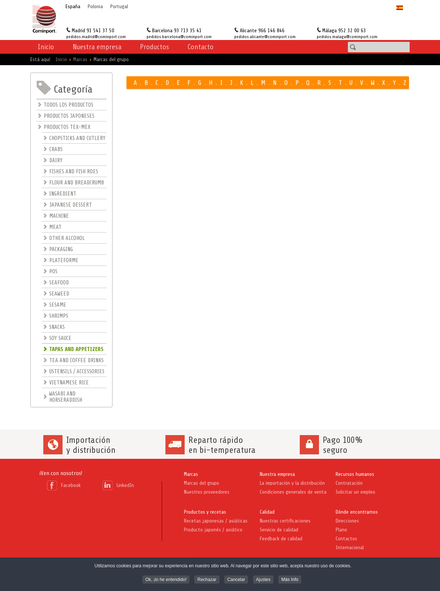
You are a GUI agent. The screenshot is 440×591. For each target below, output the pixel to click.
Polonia (95, 6)
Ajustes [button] (263, 580)
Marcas (191, 474)
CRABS (56, 149)
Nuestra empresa (277, 474)
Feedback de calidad (281, 538)
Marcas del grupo (201, 483)
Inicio (46, 47)
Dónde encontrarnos (357, 512)
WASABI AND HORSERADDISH (65, 397)
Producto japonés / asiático (213, 529)
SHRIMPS (58, 316)
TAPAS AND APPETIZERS (76, 349)
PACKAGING (61, 249)
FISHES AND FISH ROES (73, 171)
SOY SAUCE (60, 338)
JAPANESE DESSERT (70, 205)
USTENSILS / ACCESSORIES (76, 371)
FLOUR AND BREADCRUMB (76, 183)
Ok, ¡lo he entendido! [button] (166, 580)
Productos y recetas (205, 512)
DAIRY (56, 160)
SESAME (57, 305)
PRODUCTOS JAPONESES (69, 116)
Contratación (349, 483)
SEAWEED (59, 294)
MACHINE (59, 216)
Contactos (346, 538)
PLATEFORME (63, 260)
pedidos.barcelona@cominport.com (179, 36)
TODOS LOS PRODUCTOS (68, 105)
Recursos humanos (355, 474)
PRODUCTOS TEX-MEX (67, 127)
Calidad (267, 512)
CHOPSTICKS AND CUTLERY (77, 138)
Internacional (350, 547)
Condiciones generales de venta (293, 492)
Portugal (119, 6)
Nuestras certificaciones (285, 521)
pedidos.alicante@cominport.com (265, 36)
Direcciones (347, 521)
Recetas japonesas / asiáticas (216, 521)
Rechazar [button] (206, 580)
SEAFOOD (59, 283)
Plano (341, 529)
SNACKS (57, 327)
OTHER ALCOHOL (67, 238)
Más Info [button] (289, 580)
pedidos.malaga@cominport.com (347, 36)
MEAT (55, 227)
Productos (154, 47)
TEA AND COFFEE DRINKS (76, 360)
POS (53, 271)
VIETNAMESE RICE (69, 383)
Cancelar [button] (236, 580)
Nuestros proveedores (206, 492)
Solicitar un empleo (355, 492)
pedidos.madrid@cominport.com (96, 36)
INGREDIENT (62, 194)
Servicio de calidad (279, 529)
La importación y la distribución (292, 483)
